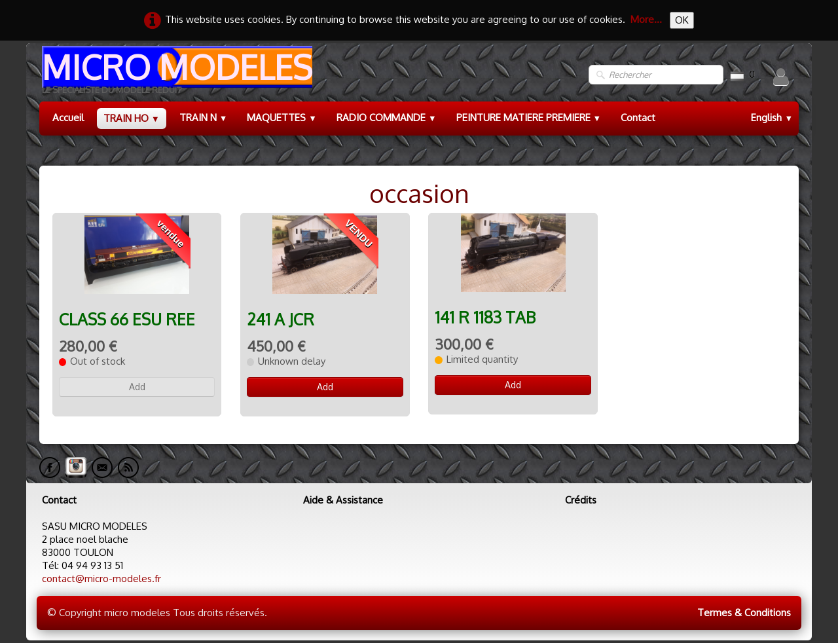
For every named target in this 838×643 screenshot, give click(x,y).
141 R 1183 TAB (485, 317)
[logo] (175, 75)
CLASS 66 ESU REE (127, 319)
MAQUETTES (282, 117)
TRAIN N (203, 117)
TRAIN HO (131, 118)
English (772, 117)
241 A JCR (280, 319)
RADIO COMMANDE (387, 117)
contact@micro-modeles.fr (101, 578)
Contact (638, 117)
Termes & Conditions (744, 612)
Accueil (68, 117)
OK (682, 20)
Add (137, 386)
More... (646, 19)
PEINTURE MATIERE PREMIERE (529, 117)
